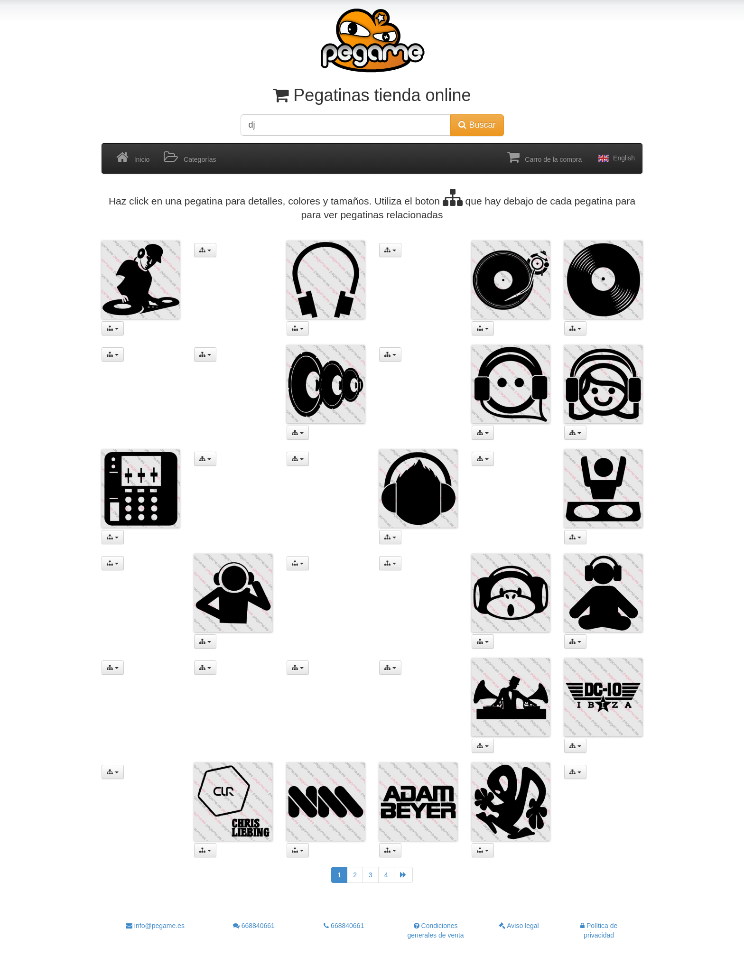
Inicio (132, 157)
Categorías (190, 157)
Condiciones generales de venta (436, 930)
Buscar (476, 125)
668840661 (254, 925)
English (615, 158)
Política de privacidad (598, 930)
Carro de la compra (544, 157)
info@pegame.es (155, 925)
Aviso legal (519, 925)
